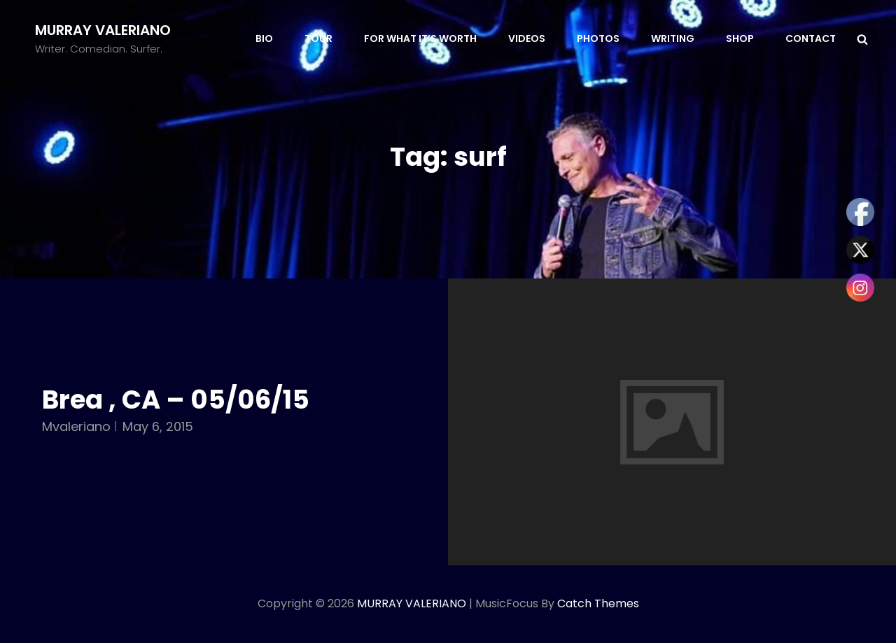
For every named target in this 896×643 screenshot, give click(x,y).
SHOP (740, 38)
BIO (264, 38)
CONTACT (810, 38)
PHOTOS (598, 38)
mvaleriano (76, 426)
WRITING (672, 38)
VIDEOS (526, 38)
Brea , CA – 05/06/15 (175, 399)
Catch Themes (598, 603)
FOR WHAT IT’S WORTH (420, 38)
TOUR (318, 38)
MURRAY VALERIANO (103, 30)
